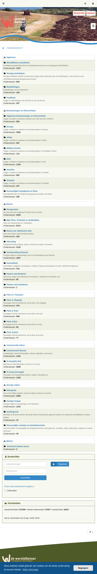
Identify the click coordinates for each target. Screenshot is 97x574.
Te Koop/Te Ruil (14, 361)
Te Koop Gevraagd (15, 372)
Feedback (11, 98)
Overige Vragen (14, 401)
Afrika (9, 137)
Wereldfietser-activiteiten (18, 63)
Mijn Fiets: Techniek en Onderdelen (23, 220)
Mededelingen (13, 87)
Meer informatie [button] (30, 569)
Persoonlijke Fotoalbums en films (22, 191)
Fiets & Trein (12, 311)
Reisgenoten (12, 209)
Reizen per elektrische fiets (19, 231)
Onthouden (10, 490)
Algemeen (11, 57)
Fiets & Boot (12, 332)
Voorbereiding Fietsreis (17, 252)
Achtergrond (12, 412)
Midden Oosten (14, 148)
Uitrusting (11, 241)
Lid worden (79, 13)
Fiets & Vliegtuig (14, 300)
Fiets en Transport (14, 295)
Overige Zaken (13, 385)
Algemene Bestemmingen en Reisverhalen (26, 116)
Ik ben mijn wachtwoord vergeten (18, 486)
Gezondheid (12, 263)
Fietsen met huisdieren (17, 284)
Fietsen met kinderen (16, 274)
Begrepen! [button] (83, 568)
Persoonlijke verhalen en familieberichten (26, 425)
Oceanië (10, 180)
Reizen (9, 204)
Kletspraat (11, 390)
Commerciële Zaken (15, 345)
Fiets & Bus (12, 321)
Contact (91, 13)
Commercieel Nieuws (16, 350)
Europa (10, 127)
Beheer (9, 441)
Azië (9, 159)
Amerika (10, 170)
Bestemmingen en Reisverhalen (21, 110)
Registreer (59, 464)
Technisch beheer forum (18, 446)
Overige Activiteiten (16, 73)
